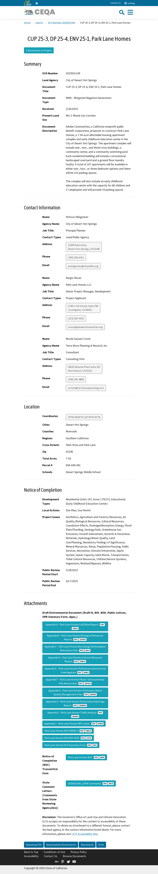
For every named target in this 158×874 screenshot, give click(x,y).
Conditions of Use (54, 852)
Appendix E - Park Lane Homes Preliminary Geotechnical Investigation (75, 670)
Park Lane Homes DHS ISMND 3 (68, 730)
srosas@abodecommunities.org (85, 327)
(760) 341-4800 (76, 379)
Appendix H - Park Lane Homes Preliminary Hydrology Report (75, 703)
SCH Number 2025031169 (61, 22)
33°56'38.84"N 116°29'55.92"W (84, 417)
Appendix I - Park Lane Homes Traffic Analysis (75, 714)
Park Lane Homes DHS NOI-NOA (68, 737)
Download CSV (34, 844)
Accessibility (31, 856)
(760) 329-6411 (76, 257)
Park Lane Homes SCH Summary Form (70, 745)
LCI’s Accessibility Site (85, 834)
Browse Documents (74, 856)
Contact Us (115, 2)
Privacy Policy (78, 852)
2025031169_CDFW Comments (91, 783)
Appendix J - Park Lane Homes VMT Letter (74, 723)
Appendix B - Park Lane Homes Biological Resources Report (75, 637)
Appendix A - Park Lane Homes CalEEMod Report (75, 626)
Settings (129, 3)
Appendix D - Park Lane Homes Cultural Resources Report (75, 659)
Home (27, 22)
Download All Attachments (61, 844)
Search (39, 22)
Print (101, 844)
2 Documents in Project (39, 50)
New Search (87, 844)
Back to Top (31, 852)
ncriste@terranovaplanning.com (86, 387)
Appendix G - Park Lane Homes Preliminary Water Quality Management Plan (75, 692)
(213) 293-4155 (76, 318)
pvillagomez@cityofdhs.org (83, 266)
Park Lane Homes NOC (86, 757)
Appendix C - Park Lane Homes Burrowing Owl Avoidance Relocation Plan (75, 648)
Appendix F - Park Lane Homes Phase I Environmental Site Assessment (75, 681)
